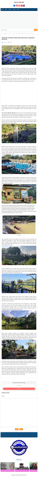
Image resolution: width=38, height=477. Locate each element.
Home (2, 9)
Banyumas (7, 435)
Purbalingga (20, 435)
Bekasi (36, 435)
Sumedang (25, 435)
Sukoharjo (33, 437)
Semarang (35, 433)
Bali (26, 434)
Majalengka (33, 434)
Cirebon (19, 433)
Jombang (14, 434)
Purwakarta (3, 434)
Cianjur (32, 433)
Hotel (10, 433)
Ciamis (10, 437)
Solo (8, 434)
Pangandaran (16, 437)
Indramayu (28, 433)
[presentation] (36, 467)
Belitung (11, 434)
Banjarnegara (3, 435)
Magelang (13, 435)
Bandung (23, 433)
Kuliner (7, 433)
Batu (6, 434)
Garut (12, 437)
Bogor (21, 434)
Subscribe (19, 389)
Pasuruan (19, 437)
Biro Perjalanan (3, 437)
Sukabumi (30, 437)
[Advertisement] (19, 21)
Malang (16, 435)
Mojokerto (18, 434)
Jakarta (29, 434)
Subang (36, 434)
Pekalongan (22, 437)
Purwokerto (26, 437)
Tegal (36, 437)
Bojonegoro (7, 437)
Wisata (3, 433)
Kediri (10, 435)
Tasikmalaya (29, 435)
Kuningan (24, 434)
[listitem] (8, 467)
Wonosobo (33, 435)
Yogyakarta (14, 433)
